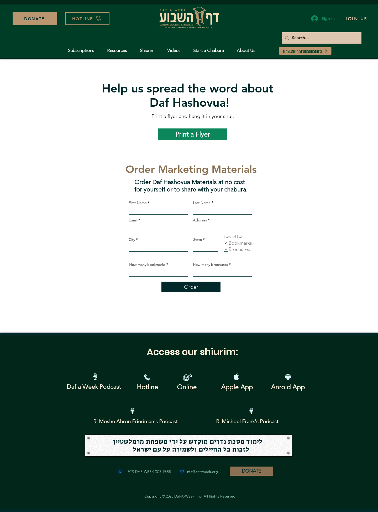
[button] (87, 18)
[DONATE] (35, 18)
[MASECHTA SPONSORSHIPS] (305, 51)
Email (133, 220)
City (132, 239)
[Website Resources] (187, 377)
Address (200, 220)
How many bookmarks (147, 264)
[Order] (190, 287)
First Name (138, 203)
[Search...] (321, 38)
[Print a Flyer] (192, 134)
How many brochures (210, 264)
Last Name (202, 203)
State (197, 239)
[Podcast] (95, 376)
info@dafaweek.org (202, 471)
